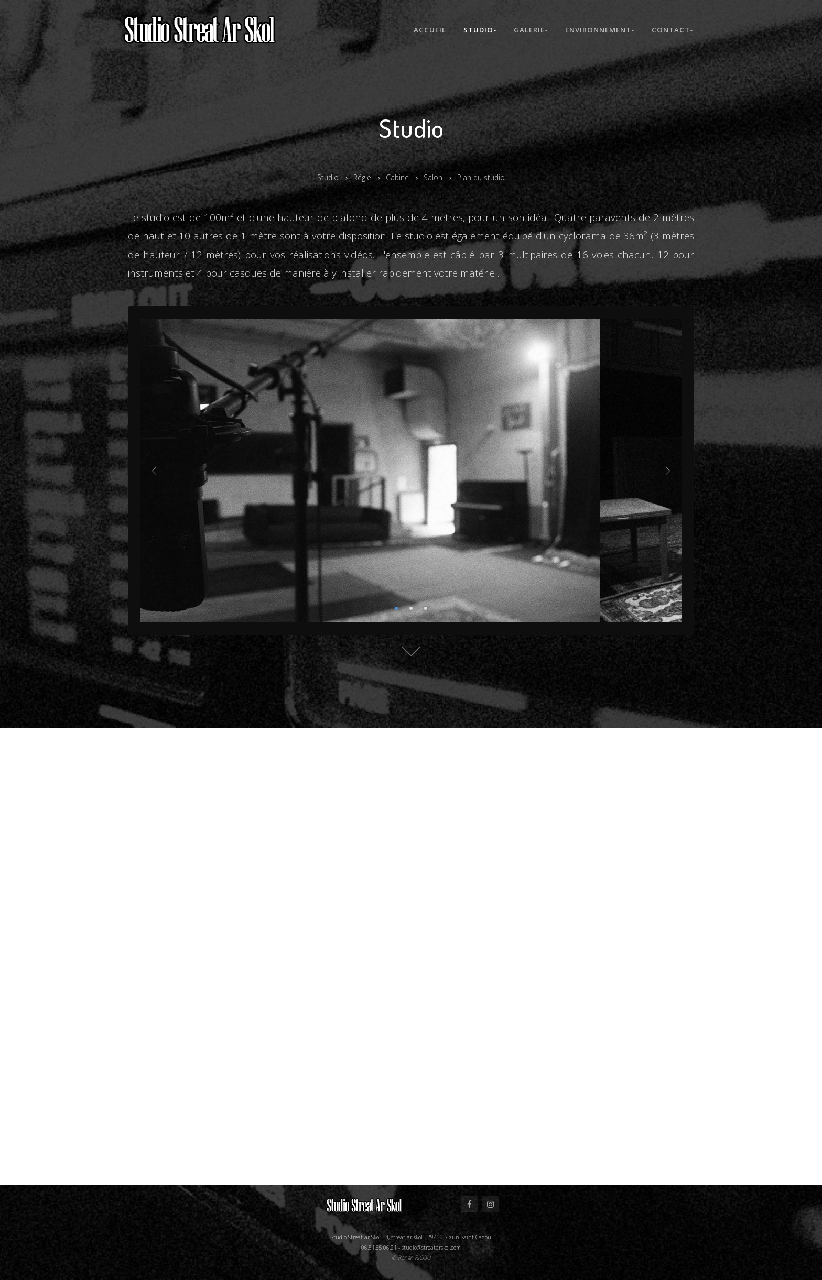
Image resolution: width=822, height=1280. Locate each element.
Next (662, 470)
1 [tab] (396, 608)
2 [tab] (411, 608)
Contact (673, 30)
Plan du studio (484, 177)
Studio (477, 30)
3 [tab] (425, 608)
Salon (434, 177)
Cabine (396, 177)
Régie (360, 177)
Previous (159, 470)
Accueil (426, 30)
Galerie (529, 30)
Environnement (599, 30)
